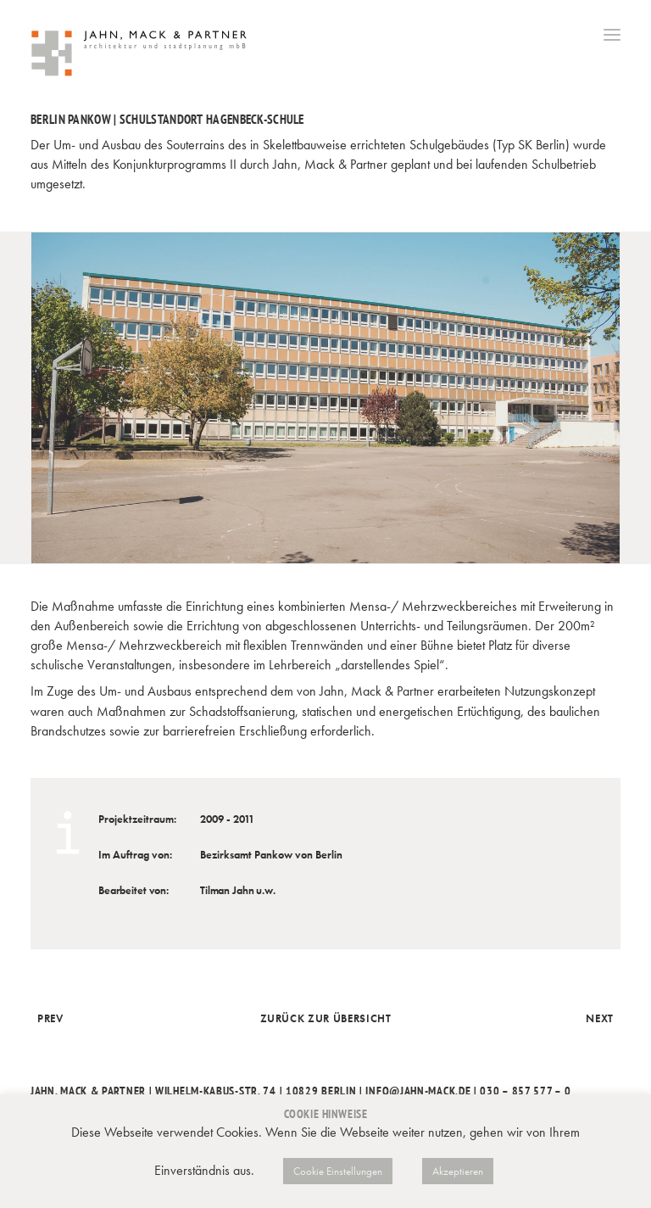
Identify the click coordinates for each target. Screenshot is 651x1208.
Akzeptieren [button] (457, 1171)
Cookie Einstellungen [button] (337, 1171)
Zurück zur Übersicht (326, 1018)
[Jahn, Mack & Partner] (140, 55)
